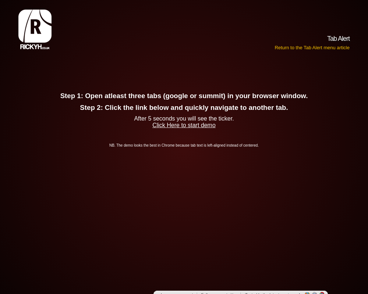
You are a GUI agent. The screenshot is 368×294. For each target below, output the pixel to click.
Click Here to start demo (184, 125)
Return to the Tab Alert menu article (312, 47)
